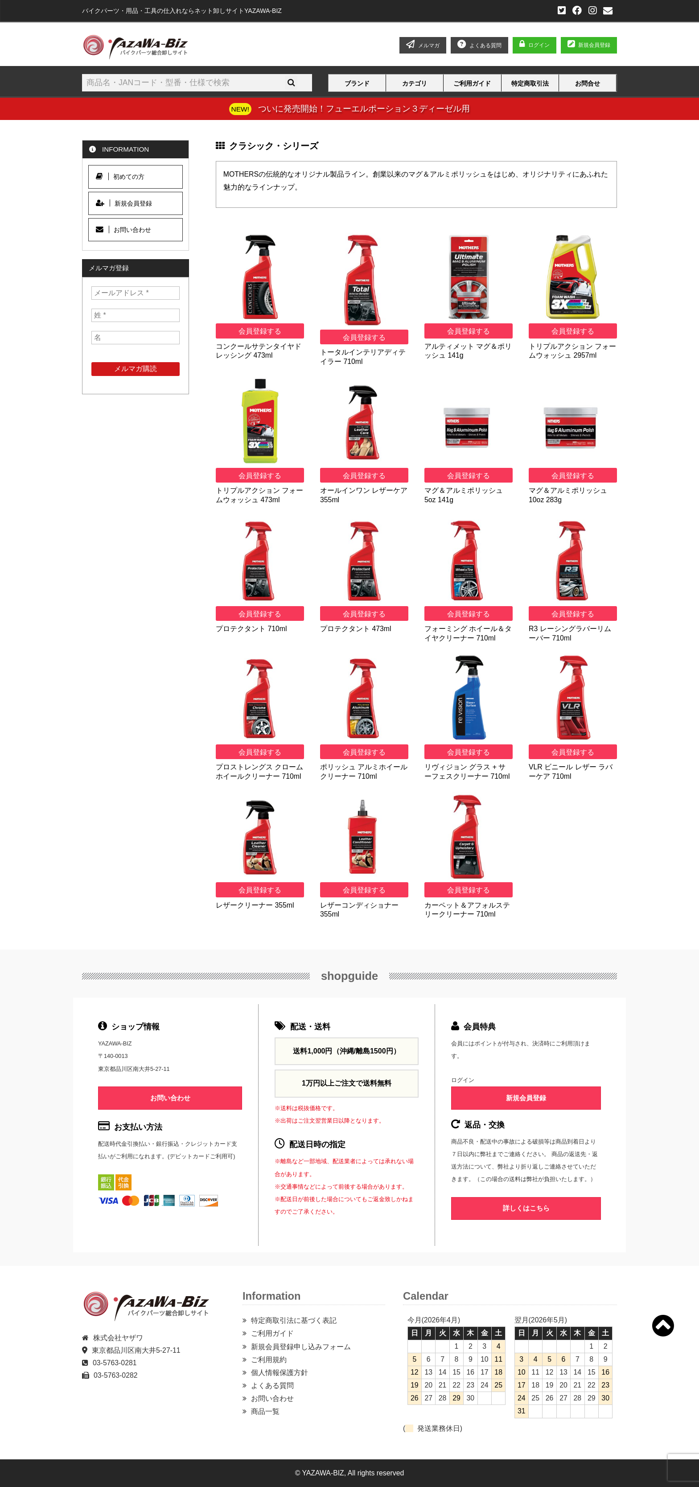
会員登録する (259, 331)
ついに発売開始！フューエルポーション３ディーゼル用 (364, 108)
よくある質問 (272, 1385)
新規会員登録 (588, 45)
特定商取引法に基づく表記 (294, 1320)
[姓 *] (135, 315)
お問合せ (587, 83)
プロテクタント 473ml (355, 628)
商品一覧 (265, 1411)
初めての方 (120, 176)
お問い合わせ (123, 229)
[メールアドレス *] (135, 293)
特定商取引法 (530, 83)
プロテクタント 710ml (251, 628)
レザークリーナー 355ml (255, 905)
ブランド (357, 83)
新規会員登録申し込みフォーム (301, 1347)
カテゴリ (414, 83)
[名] (135, 337)
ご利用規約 (269, 1359)
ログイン (539, 45)
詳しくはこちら (526, 1208)
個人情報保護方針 (279, 1372)
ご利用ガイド (472, 83)
